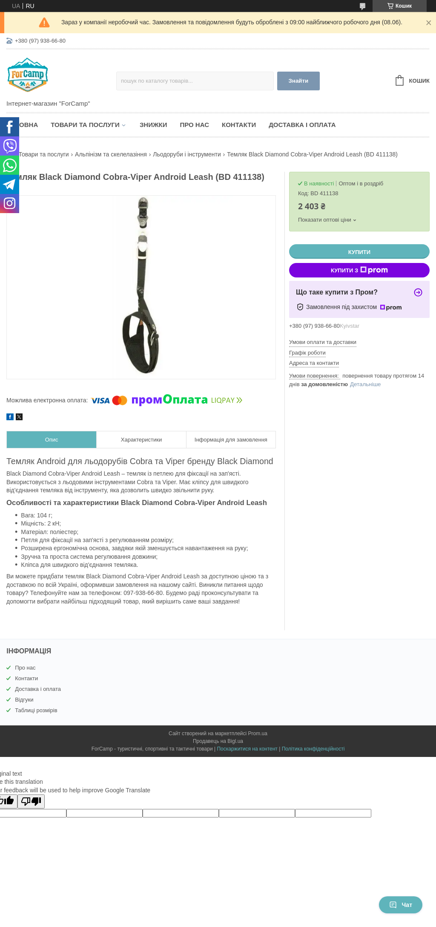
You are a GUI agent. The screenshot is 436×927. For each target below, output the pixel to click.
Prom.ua (257, 733)
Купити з (359, 270)
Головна (22, 124)
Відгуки (24, 699)
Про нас (194, 124)
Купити (359, 252)
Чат (400, 905)
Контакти (239, 124)
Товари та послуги (85, 124)
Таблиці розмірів (36, 710)
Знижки (153, 124)
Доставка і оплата (302, 124)
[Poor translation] (31, 801)
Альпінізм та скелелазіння (111, 154)
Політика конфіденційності (313, 749)
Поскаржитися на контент (247, 749)
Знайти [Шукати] (299, 81)
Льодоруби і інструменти (187, 154)
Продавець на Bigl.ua (218, 741)
